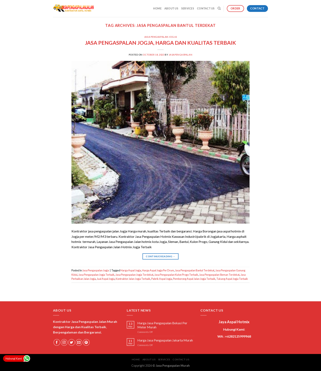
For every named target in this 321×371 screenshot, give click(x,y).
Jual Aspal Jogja (106, 278)
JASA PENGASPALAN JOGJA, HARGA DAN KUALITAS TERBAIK (160, 43)
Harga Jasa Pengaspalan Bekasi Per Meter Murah (162, 325)
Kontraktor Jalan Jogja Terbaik (133, 278)
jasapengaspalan (180, 54)
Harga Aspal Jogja (131, 270)
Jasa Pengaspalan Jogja (160, 36)
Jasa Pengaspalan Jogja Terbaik (96, 274)
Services (187, 8)
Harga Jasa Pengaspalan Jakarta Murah (165, 340)
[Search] (219, 8)
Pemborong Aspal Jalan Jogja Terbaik (194, 278)
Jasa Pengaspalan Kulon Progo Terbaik (176, 274)
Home (157, 8)
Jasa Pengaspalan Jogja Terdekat (134, 274)
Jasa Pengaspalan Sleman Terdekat (219, 274)
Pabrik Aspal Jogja (161, 278)
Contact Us (206, 8)
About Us (171, 8)
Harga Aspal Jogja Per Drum (158, 270)
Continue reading (160, 256)
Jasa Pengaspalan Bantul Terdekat (194, 270)
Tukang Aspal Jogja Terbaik (232, 278)
